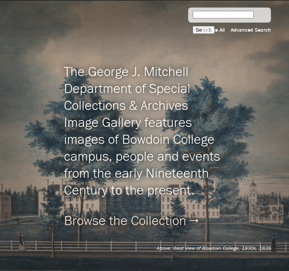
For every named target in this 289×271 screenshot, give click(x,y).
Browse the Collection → (131, 221)
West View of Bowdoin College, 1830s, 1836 (222, 248)
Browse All (213, 30)
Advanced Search (251, 30)
